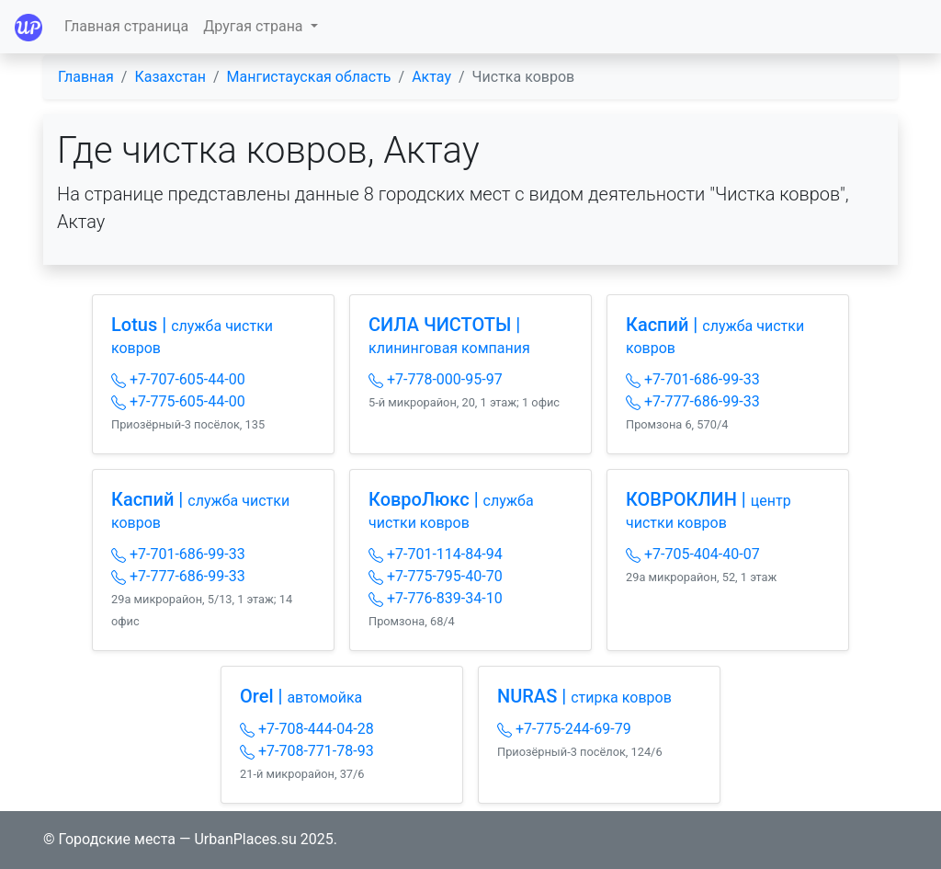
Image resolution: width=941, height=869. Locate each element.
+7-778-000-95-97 (435, 379)
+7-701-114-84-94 (435, 554)
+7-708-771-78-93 (307, 751)
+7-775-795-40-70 (435, 576)
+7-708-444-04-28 (307, 729)
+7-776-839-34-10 (435, 598)
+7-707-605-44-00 (178, 379)
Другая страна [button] (254, 26)
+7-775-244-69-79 (564, 729)
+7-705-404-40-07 (693, 554)
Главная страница (126, 26)
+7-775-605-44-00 (178, 401)
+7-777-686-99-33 (693, 401)
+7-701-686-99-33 (693, 379)
